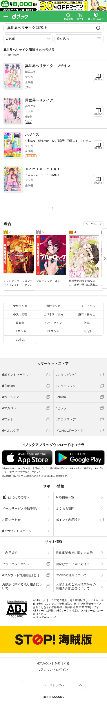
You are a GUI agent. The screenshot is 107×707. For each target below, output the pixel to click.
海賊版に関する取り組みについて (22, 586)
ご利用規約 (10, 553)
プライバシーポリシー (17, 564)
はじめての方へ (16, 497)
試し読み (98, 79)
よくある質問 (65, 508)
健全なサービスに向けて (73, 564)
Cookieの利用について (71, 575)
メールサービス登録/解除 (19, 508)
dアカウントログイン (17, 531)
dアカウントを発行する (53, 663)
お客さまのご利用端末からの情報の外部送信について (76, 586)
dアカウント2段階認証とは (21, 575)
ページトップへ (53, 685)
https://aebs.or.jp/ (46, 617)
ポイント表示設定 (68, 519)
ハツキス (32, 134)
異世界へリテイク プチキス (48, 66)
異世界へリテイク (39, 100)
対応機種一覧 (65, 497)
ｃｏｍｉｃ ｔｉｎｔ (42, 169)
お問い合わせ (11, 519)
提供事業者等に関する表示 (74, 553)
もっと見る (91, 223)
